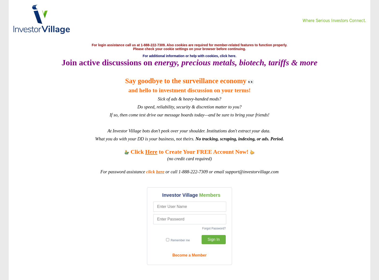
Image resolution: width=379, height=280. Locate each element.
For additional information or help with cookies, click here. (189, 56)
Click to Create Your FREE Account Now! (189, 152)
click (155, 171)
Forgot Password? (214, 228)
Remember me (178, 240)
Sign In (214, 239)
